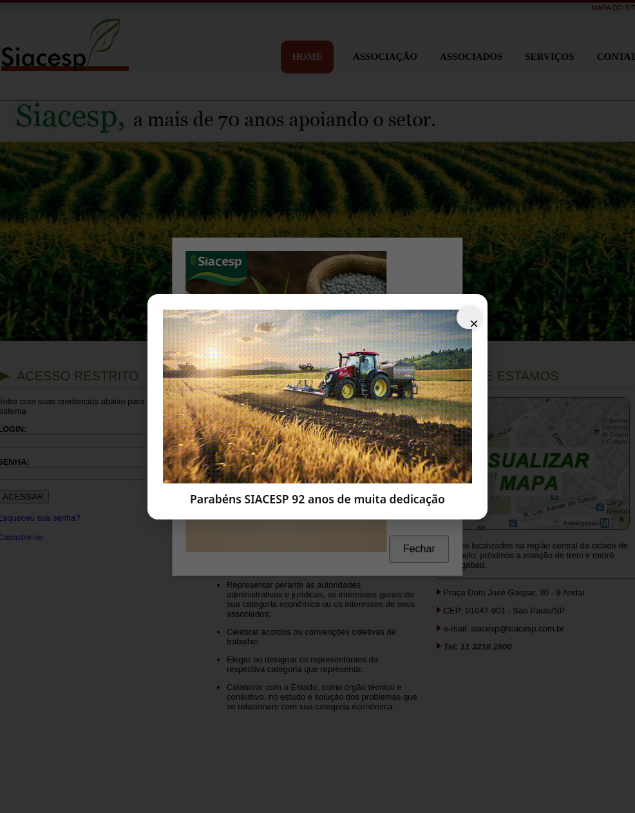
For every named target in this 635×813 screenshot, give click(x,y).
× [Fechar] (474, 322)
